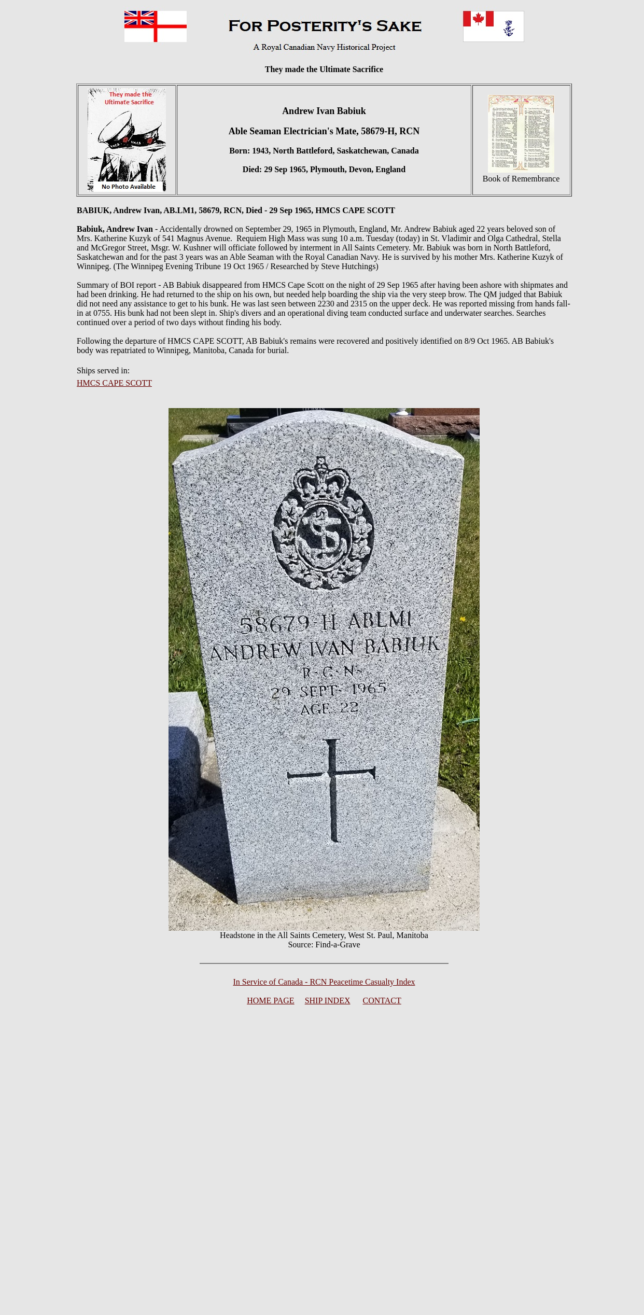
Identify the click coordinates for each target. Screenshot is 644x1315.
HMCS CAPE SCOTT (114, 383)
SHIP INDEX (328, 1000)
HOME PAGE (270, 1000)
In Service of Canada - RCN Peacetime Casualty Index (324, 981)
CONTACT (382, 1000)
